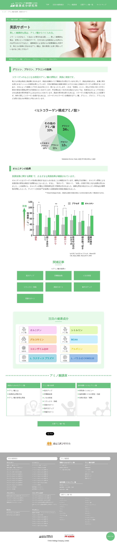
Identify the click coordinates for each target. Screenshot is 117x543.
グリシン (27, 59)
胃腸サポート (49, 411)
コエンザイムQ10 (37, 493)
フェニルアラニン (64, 504)
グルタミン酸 (88, 502)
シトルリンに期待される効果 (39, 467)
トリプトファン (63, 500)
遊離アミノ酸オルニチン (13, 465)
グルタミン (87, 500)
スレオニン (62, 498)
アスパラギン (63, 513)
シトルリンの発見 (36, 484)
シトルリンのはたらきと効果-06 (40, 480)
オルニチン (53, 59)
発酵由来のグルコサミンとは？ (14, 502)
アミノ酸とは (14, 390)
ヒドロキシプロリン (90, 517)
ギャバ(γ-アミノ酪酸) (90, 519)
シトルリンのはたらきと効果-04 (40, 476)
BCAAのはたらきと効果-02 (13, 514)
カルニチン (87, 521)
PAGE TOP (110, 536)
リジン (61, 509)
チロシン (87, 509)
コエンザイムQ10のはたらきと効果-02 (41, 498)
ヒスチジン (62, 502)
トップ (4, 12)
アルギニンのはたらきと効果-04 (40, 523)
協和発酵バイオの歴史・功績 (89, 394)
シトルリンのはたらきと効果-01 (40, 469)
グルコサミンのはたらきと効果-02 (15, 500)
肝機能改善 (48, 394)
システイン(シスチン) (90, 504)
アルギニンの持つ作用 (37, 514)
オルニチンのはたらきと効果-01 (14, 474)
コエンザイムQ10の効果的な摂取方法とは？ (43, 502)
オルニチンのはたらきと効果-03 (14, 478)
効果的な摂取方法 (15, 394)
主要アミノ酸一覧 (86, 4)
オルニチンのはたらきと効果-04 (14, 480)
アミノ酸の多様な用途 (17, 397)
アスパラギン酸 (63, 515)
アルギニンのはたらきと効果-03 (40, 521)
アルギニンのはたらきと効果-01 (40, 517)
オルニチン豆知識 (11, 489)
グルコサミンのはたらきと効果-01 (15, 498)
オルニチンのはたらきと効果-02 (14, 476)
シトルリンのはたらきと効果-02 (40, 471)
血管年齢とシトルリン (37, 487)
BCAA (9, 510)
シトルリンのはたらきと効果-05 (40, 478)
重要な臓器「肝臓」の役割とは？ (15, 467)
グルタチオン (88, 524)
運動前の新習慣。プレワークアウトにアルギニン (44, 512)
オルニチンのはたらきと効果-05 (14, 482)
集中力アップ (49, 407)
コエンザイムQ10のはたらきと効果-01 (41, 495)
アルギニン (35, 510)
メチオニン (62, 506)
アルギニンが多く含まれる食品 (39, 525)
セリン (86, 506)
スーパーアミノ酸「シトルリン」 (40, 465)
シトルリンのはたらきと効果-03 (40, 474)
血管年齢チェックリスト (38, 489)
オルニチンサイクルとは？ (13, 469)
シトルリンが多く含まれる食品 (39, 482)
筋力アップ (48, 390)
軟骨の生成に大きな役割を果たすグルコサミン (18, 495)
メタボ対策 (48, 397)
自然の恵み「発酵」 (86, 397)
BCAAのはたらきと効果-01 (13, 512)
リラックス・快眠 (50, 401)
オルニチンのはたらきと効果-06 (14, 484)
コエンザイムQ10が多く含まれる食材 (41, 500)
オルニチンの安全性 (12, 487)
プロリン (35, 59)
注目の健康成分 (58, 4)
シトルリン (35, 462)
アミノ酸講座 (72, 4)
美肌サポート (49, 404)
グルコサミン (11, 493)
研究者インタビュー (86, 390)
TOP (47, 4)
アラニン (44, 59)
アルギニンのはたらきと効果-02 (40, 519)
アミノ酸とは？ (63, 465)
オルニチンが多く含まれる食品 (14, 471)
